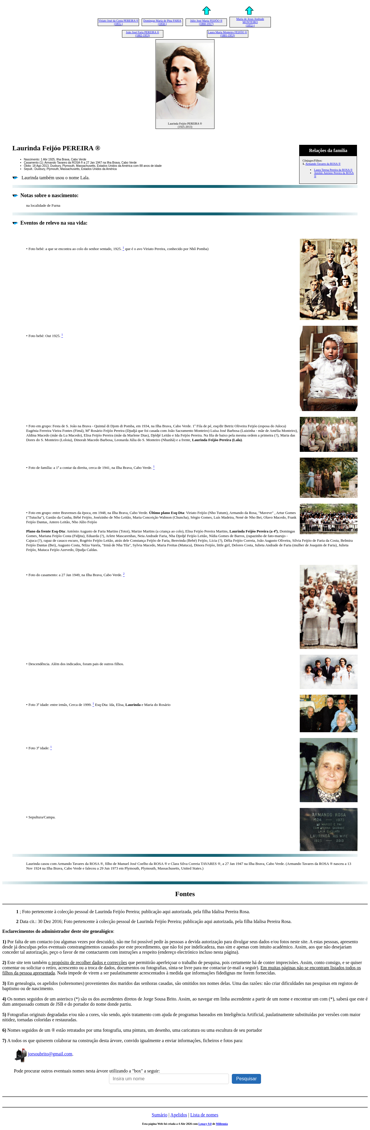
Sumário (159, 1114)
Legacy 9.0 (205, 1123)
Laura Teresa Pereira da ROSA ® (333, 169)
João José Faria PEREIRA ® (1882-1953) (142, 34)
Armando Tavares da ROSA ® (323, 163)
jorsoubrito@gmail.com (43, 1053)
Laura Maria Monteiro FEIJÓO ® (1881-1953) (227, 34)
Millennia (222, 1123)
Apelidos (178, 1114)
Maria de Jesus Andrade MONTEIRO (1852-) (250, 22)
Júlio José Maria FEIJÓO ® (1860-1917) (206, 22)
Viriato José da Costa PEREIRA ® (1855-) (118, 22)
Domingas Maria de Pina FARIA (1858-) (162, 22)
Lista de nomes (204, 1114)
